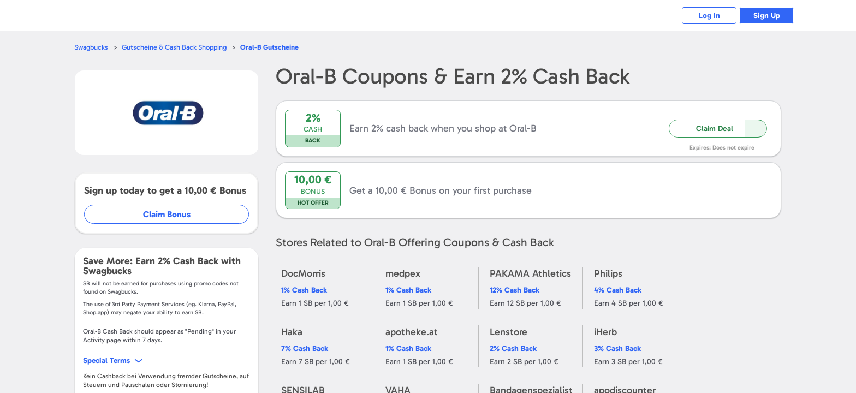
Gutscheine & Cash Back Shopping (174, 47)
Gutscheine (269, 47)
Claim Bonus (167, 214)
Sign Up (766, 15)
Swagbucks (91, 47)
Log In (709, 15)
